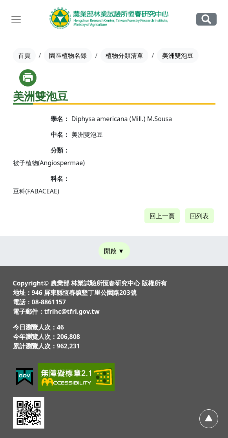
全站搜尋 (206, 19)
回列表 (199, 216)
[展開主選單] (16, 19)
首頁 (24, 55)
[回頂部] (208, 418)
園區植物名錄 (68, 55)
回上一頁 (162, 216)
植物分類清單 (124, 55)
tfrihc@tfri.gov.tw (72, 311)
